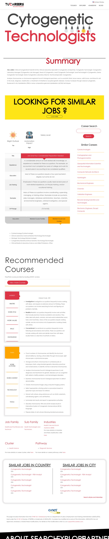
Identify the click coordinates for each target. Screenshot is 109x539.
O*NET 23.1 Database (38, 516)
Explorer (82, 5)
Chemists (80, 189)
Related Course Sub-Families (59, 220)
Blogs (101, 5)
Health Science (14, 448)
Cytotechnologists (83, 150)
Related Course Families (37, 219)
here (45, 435)
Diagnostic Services (46, 448)
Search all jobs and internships (93, 497)
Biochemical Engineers (85, 183)
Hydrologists (81, 178)
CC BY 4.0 (19, 519)
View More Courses (17, 282)
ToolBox (73, 5)
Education (16, 219)
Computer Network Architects (88, 172)
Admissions (92, 5)
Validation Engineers (84, 194)
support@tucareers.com (75, 521)
